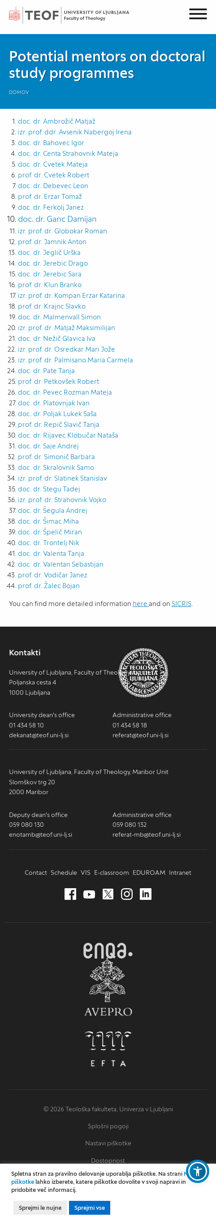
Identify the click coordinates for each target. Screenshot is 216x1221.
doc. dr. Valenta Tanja (51, 553)
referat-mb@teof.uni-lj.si (146, 834)
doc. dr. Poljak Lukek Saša (57, 413)
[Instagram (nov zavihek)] (127, 894)
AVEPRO (108, 986)
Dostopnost (108, 1161)
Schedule (64, 872)
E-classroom (111, 872)
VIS (86, 872)
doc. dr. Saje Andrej (48, 446)
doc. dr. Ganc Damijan (57, 219)
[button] (197, 1171)
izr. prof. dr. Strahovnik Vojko (62, 499)
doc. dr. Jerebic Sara (50, 274)
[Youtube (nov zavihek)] (89, 894)
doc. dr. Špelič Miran (50, 532)
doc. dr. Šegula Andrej (52, 510)
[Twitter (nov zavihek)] (108, 894)
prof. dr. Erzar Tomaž (50, 196)
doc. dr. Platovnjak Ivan (54, 403)
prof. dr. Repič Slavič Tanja (58, 424)
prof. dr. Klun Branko (50, 284)
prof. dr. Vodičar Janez (52, 575)
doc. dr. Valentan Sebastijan (61, 564)
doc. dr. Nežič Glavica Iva (56, 338)
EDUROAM (149, 872)
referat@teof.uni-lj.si (140, 735)
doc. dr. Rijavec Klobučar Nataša (68, 435)
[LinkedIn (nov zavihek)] (145, 894)
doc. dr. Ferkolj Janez (51, 207)
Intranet (180, 872)
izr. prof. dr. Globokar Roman (62, 231)
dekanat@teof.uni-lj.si (39, 735)
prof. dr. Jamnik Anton (52, 241)
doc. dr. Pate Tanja (46, 370)
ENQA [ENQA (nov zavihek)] (108, 951)
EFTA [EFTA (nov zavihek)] (108, 1049)
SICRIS (181, 603)
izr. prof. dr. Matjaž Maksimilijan (66, 327)
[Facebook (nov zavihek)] (70, 894)
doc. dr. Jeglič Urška (49, 252)
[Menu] (198, 15)
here (141, 603)
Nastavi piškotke (108, 1143)
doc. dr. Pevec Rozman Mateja (65, 392)
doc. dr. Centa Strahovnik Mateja (68, 153)
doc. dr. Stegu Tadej (49, 489)
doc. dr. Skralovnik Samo (56, 467)
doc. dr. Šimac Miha (48, 521)
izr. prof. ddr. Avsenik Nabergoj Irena (75, 132)
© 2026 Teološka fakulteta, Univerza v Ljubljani (108, 1109)
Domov (19, 92)
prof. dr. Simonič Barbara (56, 456)
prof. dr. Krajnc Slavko (52, 306)
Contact (36, 872)
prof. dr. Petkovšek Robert (58, 381)
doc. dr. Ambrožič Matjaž (56, 121)
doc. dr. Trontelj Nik (48, 542)
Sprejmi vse (89, 1208)
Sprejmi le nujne (40, 1208)
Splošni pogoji (108, 1126)
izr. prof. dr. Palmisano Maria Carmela (75, 360)
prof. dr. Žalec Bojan (49, 585)
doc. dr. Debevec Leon (53, 185)
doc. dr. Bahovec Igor (51, 142)
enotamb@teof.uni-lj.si (40, 834)
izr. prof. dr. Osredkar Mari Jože (66, 349)
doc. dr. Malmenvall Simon (59, 317)
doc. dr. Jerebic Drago (53, 263)
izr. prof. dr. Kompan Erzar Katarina (71, 295)
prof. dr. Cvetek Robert (53, 175)
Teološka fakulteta (78, 15)
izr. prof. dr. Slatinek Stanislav (62, 478)
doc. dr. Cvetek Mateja (53, 164)
